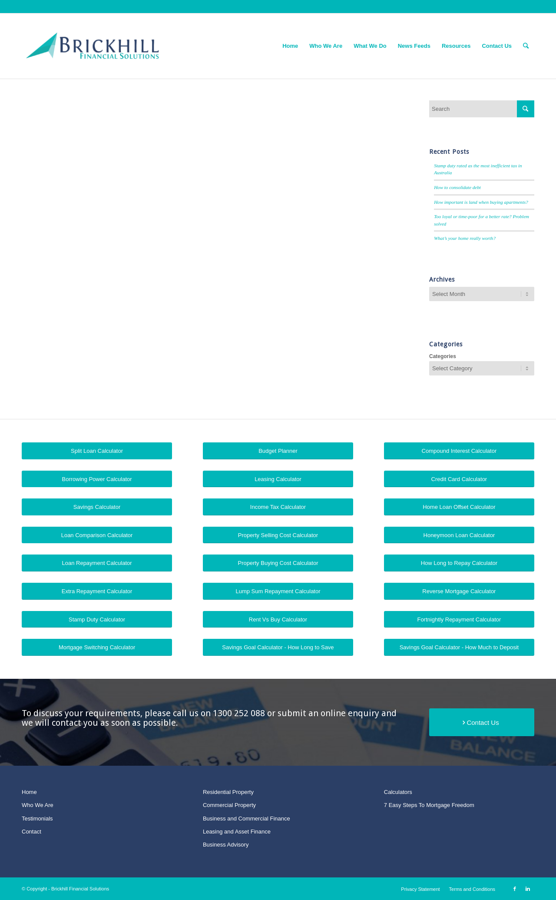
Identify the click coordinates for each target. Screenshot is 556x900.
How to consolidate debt (457, 187)
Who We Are (37, 805)
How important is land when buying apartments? (481, 202)
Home (29, 792)
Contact (31, 831)
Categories (442, 356)
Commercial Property (229, 805)
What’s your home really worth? (465, 238)
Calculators (398, 792)
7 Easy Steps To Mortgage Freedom (429, 805)
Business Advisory (226, 844)
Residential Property (228, 792)
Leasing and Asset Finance (237, 831)
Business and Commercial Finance (246, 818)
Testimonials (37, 818)
